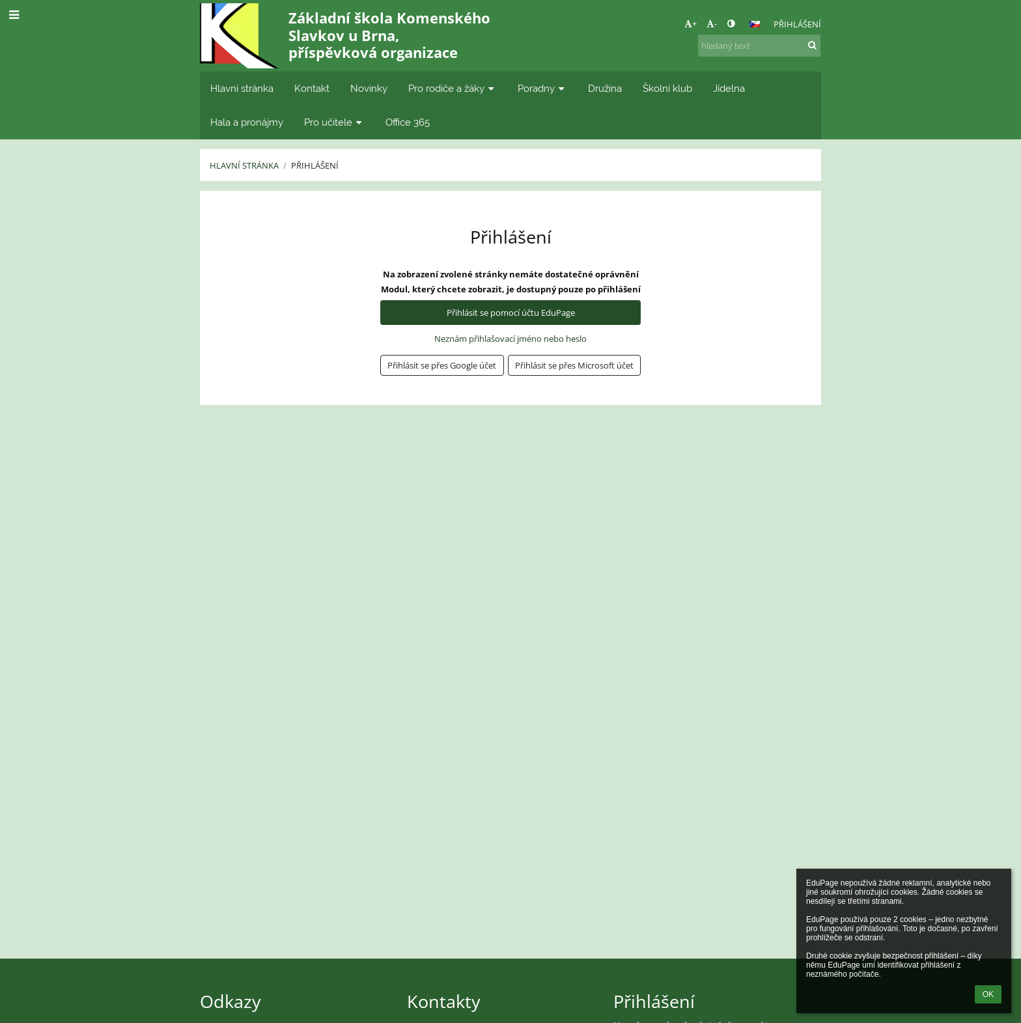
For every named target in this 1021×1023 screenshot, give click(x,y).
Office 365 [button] (407, 122)
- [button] (711, 23)
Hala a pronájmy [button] (246, 122)
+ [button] (690, 23)
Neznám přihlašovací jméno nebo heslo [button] (510, 338)
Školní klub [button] (667, 88)
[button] (754, 24)
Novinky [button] (368, 88)
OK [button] (988, 994)
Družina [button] (605, 88)
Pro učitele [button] (334, 122)
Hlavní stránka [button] (241, 88)
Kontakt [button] (311, 88)
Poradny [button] (542, 88)
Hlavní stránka (244, 165)
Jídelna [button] (729, 88)
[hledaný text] (759, 45)
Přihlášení (797, 24)
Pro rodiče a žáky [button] (452, 88)
